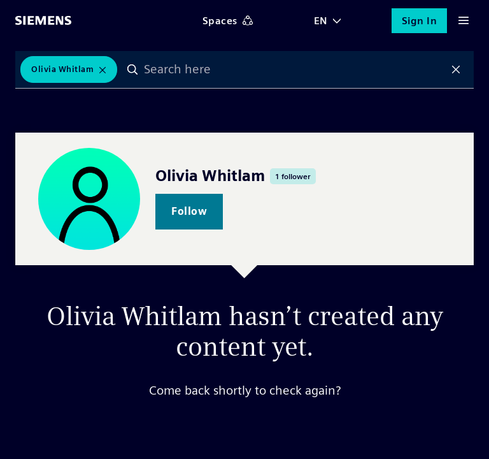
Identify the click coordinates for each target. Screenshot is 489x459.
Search (132, 69)
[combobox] (294, 69)
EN (321, 21)
